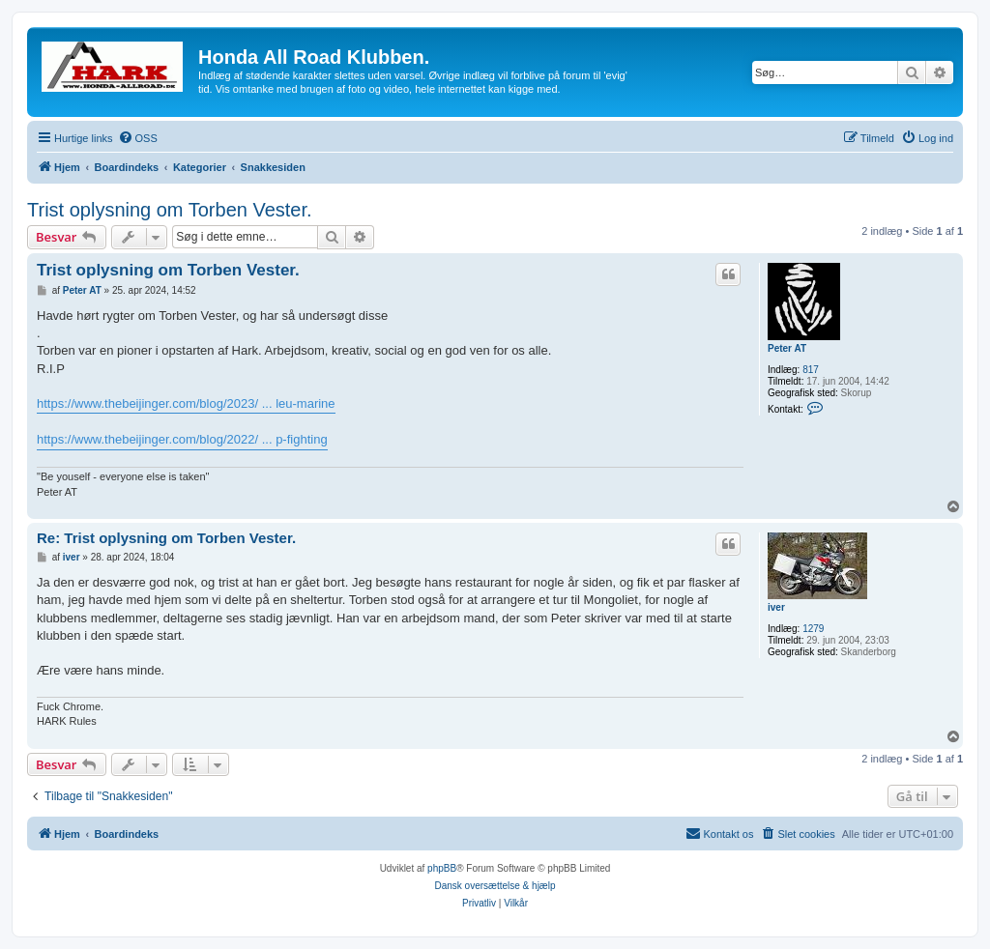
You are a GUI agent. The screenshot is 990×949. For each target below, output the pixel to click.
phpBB (441, 868)
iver (776, 607)
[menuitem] (138, 138)
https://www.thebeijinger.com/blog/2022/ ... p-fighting (182, 439)
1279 (813, 628)
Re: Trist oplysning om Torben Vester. (166, 538)
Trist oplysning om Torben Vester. (169, 209)
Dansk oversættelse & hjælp (494, 885)
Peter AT (787, 348)
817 (810, 369)
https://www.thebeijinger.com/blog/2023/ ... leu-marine (186, 403)
